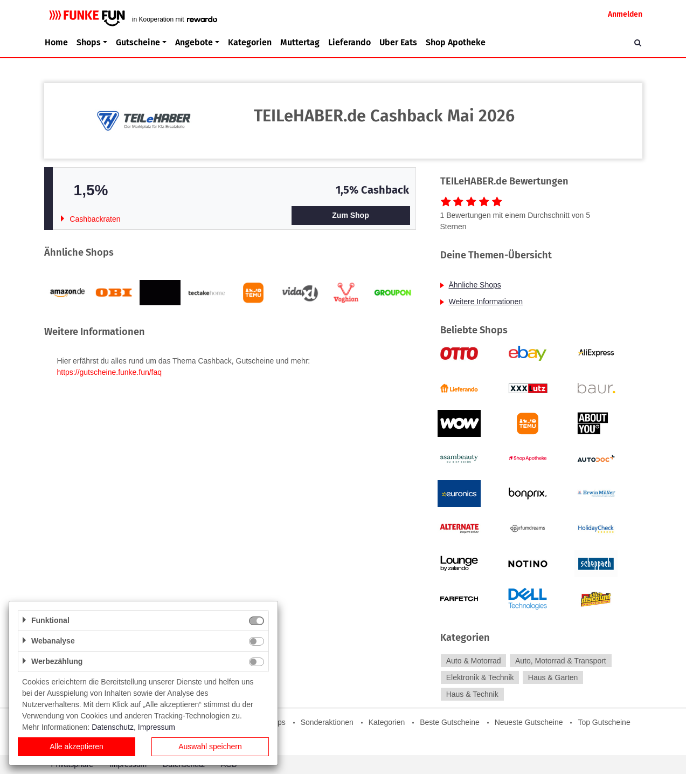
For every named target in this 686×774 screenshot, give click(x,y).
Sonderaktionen (327, 722)
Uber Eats (398, 42)
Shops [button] (89, 42)
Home (56, 42)
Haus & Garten (553, 677)
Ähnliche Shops (475, 284)
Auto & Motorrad (473, 660)
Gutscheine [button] (138, 42)
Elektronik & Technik (480, 677)
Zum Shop (350, 215)
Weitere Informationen (486, 301)
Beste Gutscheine (450, 722)
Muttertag (300, 42)
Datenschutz (113, 727)
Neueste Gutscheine (529, 722)
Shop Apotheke (456, 42)
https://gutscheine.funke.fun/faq (109, 372)
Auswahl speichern (210, 746)
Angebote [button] (194, 42)
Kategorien (250, 42)
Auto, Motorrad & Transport (560, 660)
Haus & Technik (472, 694)
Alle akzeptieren (76, 746)
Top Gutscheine (604, 722)
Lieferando (349, 42)
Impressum (156, 727)
